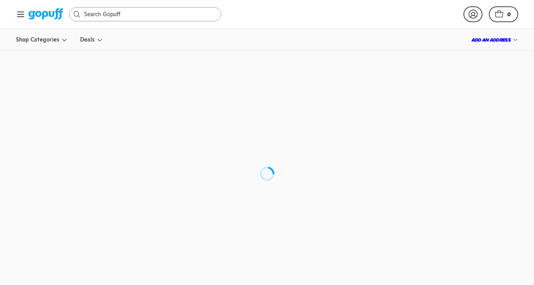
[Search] (149, 14)
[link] (46, 14)
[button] (503, 14)
